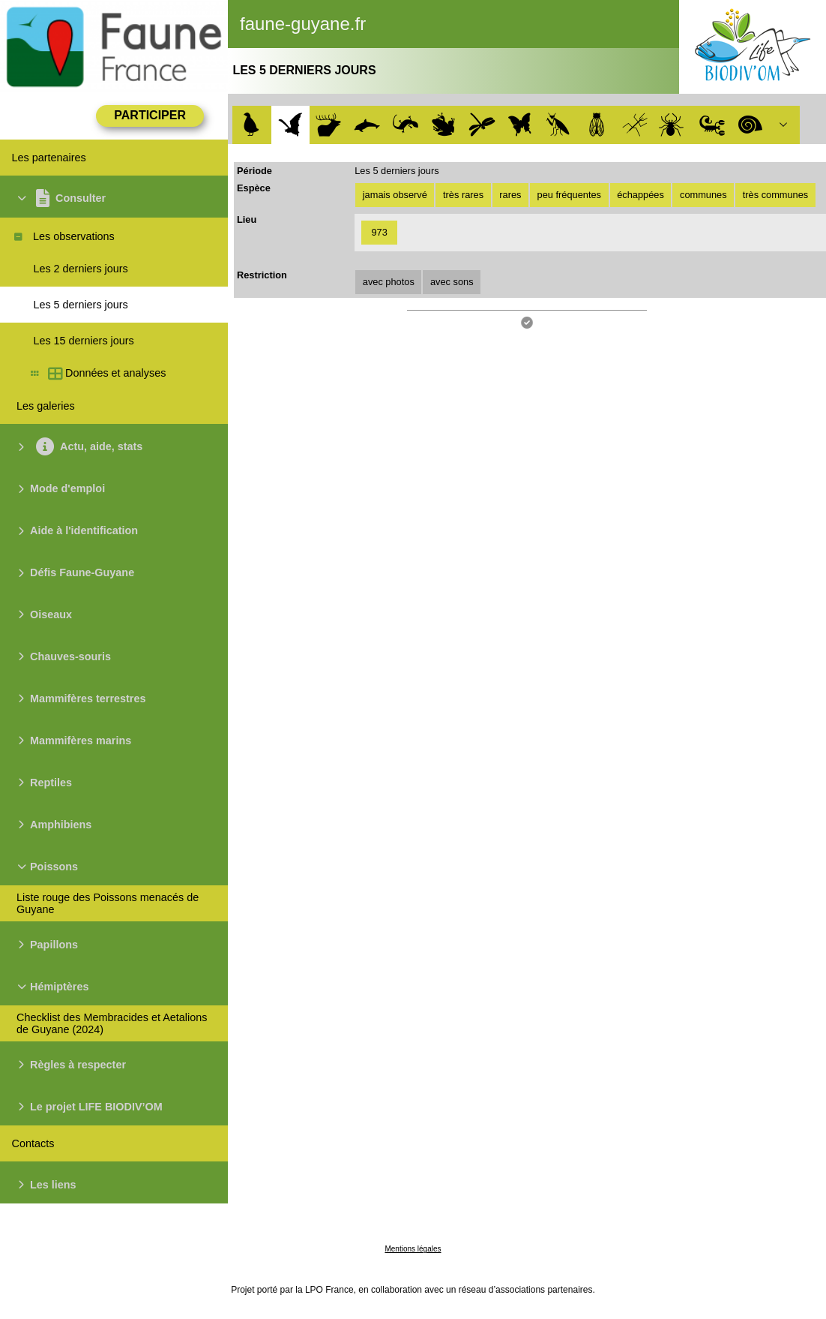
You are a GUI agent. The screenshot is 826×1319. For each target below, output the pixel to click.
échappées (640, 194)
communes (703, 194)
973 (380, 232)
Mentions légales (413, 1249)
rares (510, 194)
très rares (463, 194)
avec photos (388, 281)
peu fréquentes (569, 194)
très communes (775, 194)
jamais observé (395, 194)
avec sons (452, 281)
